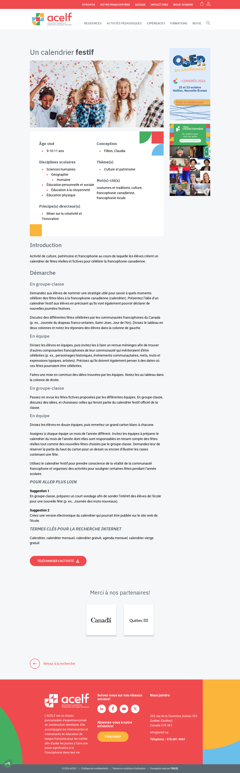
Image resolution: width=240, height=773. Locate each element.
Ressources (92, 23)
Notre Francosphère (115, 4)
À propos (88, 4)
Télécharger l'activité (55, 561)
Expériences (156, 23)
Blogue (140, 4)
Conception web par (164, 768)
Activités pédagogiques (124, 23)
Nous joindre (183, 4)
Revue (197, 23)
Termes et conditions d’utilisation (129, 768)
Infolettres (159, 4)
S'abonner (113, 736)
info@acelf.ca (159, 732)
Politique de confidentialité (94, 768)
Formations (178, 23)
